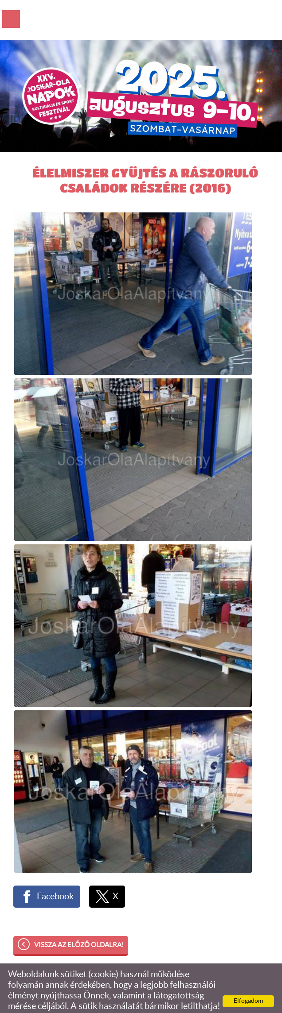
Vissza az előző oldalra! (79, 919)
